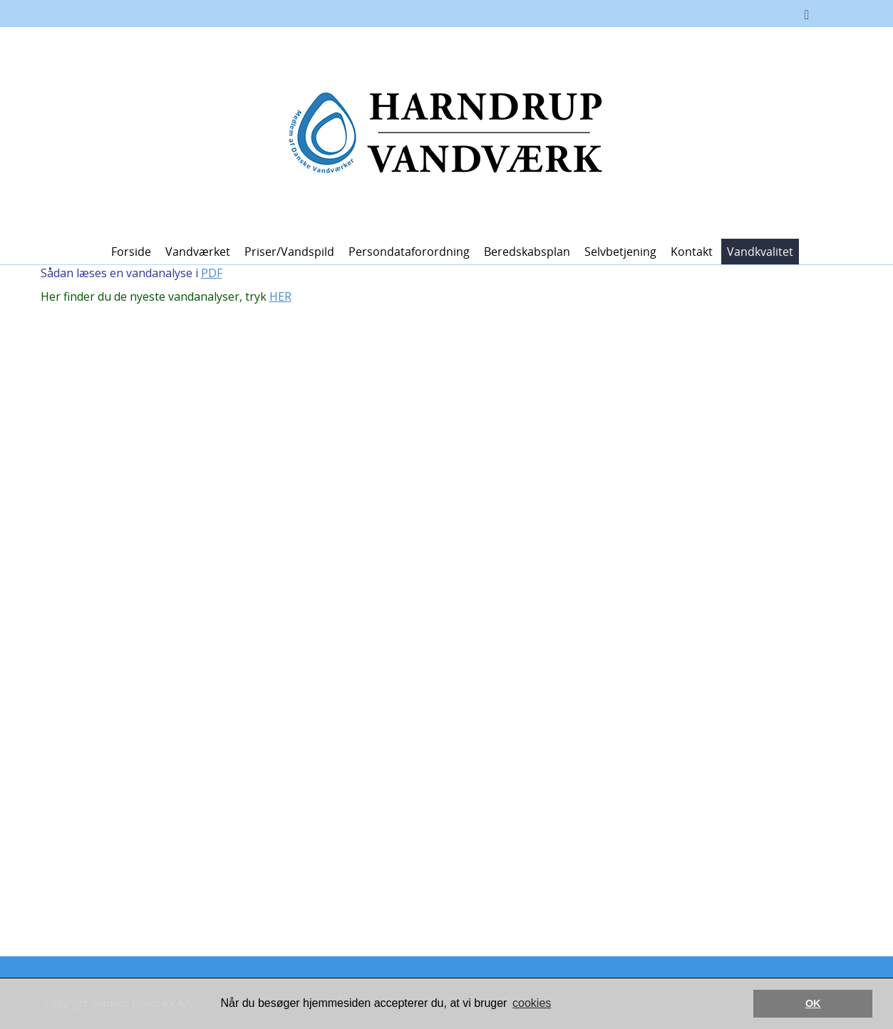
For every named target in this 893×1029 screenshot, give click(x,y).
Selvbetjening (620, 251)
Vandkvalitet (760, 251)
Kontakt (692, 251)
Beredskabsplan (527, 251)
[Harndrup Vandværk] (441, 131)
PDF (211, 273)
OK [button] (813, 1003)
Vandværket (197, 251)
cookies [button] (531, 1003)
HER (280, 296)
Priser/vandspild (289, 251)
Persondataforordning (409, 251)
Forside (131, 251)
